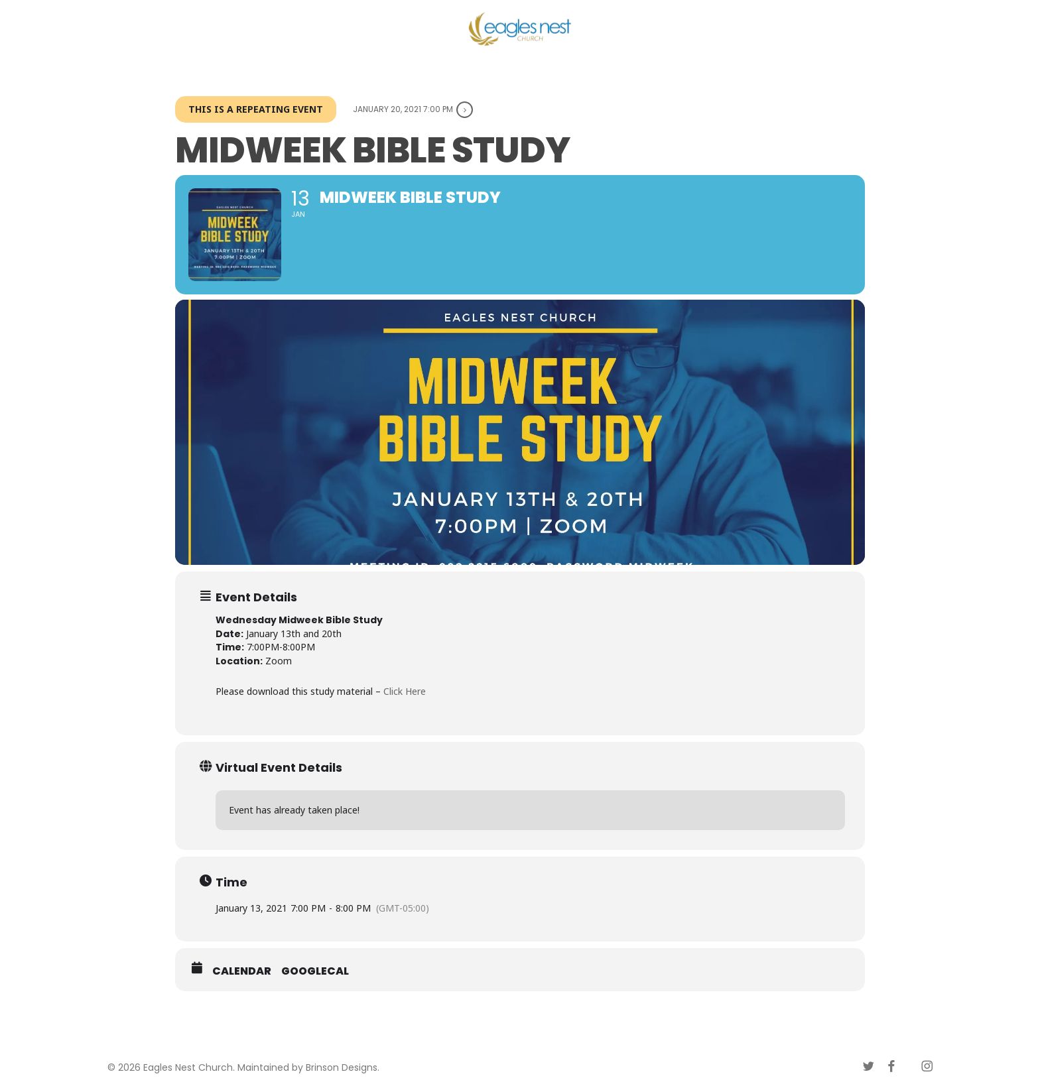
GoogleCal (315, 971)
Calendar (241, 971)
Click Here (404, 691)
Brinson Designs (341, 1067)
